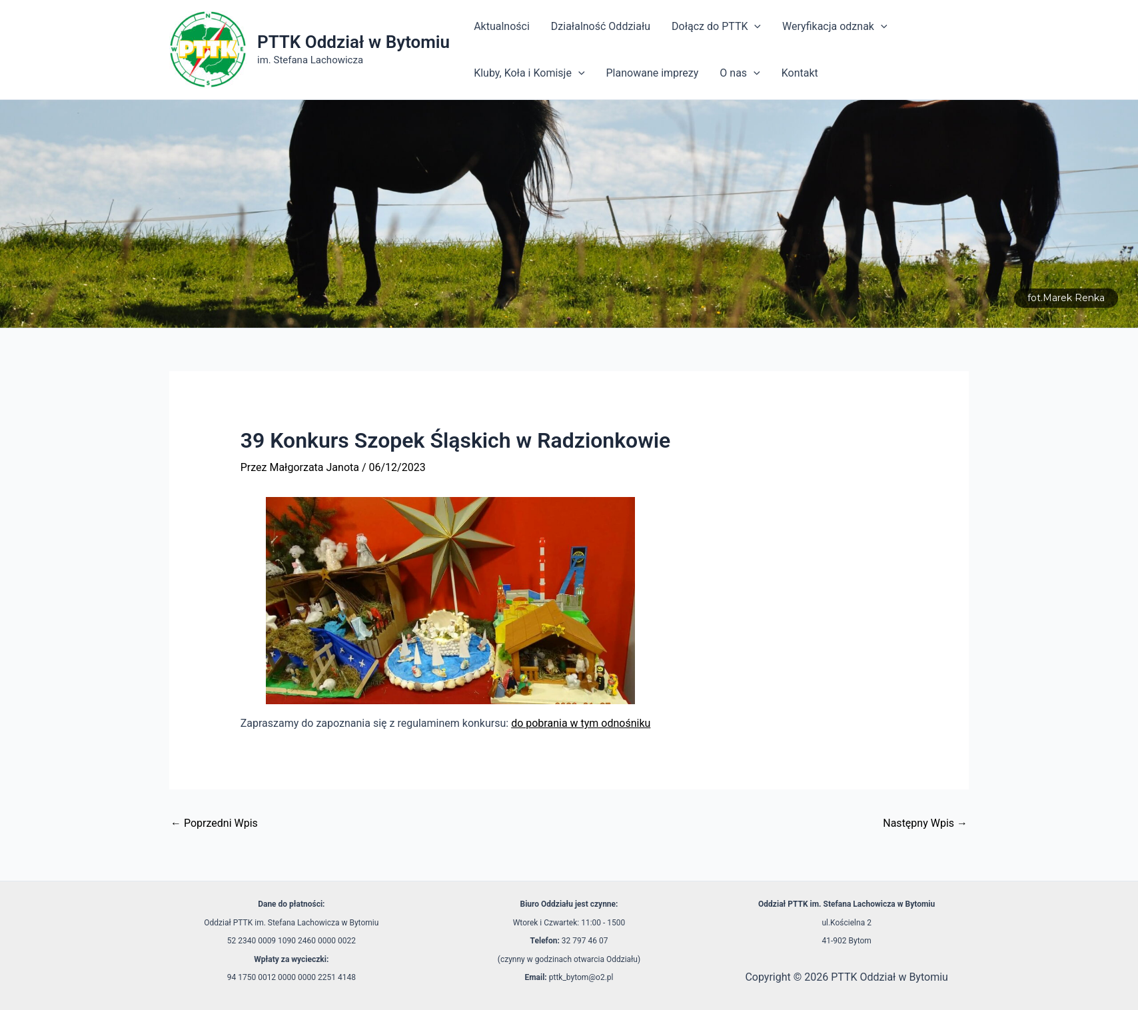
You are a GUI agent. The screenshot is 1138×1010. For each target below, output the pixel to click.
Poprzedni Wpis (214, 823)
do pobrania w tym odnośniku (580, 723)
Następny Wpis (925, 823)
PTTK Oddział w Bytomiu (353, 42)
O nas (740, 73)
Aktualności (502, 26)
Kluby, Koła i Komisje (529, 73)
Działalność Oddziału (600, 26)
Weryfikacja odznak (834, 26)
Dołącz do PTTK (716, 26)
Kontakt (800, 73)
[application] (754, 26)
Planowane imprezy (652, 73)
